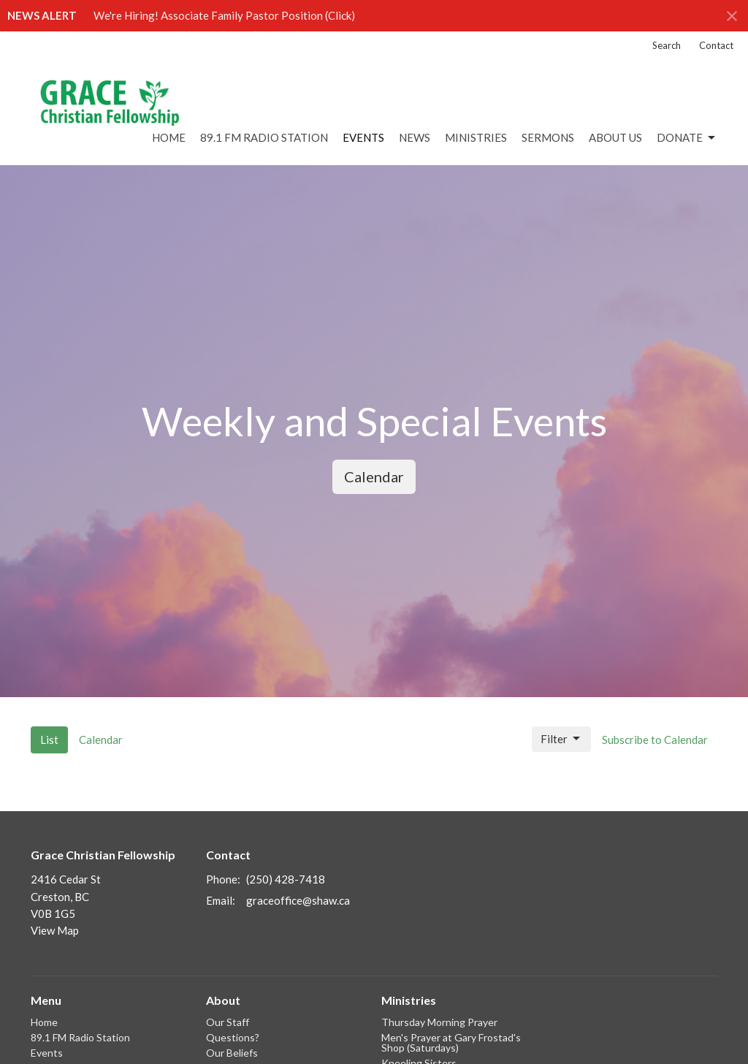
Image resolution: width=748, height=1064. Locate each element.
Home (169, 137)
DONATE (687, 138)
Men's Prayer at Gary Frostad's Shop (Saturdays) (451, 1042)
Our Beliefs (232, 1052)
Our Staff (227, 1022)
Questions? (232, 1037)
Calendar (374, 476)
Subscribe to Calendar (655, 739)
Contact (716, 45)
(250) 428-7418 (285, 879)
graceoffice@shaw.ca (298, 900)
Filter (561, 739)
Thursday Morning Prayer (439, 1022)
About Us (615, 137)
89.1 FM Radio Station (264, 137)
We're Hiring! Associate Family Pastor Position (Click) (224, 15)
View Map (55, 930)
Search (666, 45)
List (49, 739)
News (414, 137)
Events (363, 137)
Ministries (476, 137)
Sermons (548, 137)
